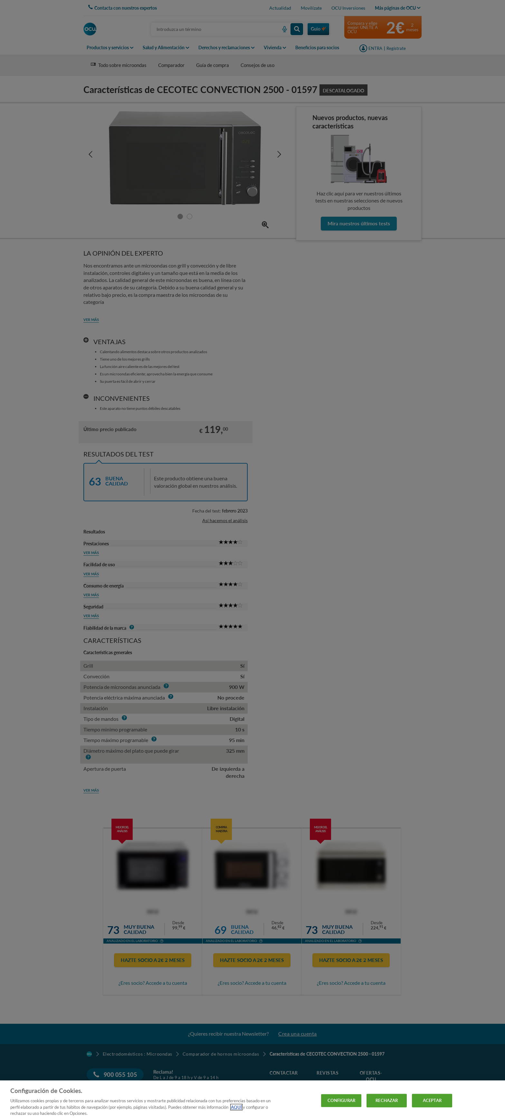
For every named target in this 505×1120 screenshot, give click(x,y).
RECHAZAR (387, 1100)
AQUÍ (236, 1107)
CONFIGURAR (341, 1100)
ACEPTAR (432, 1100)
